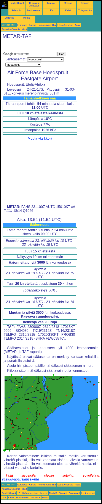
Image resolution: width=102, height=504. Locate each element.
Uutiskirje (9, 17)
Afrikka (32, 25)
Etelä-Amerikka (65, 25)
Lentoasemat (34, 10)
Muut (24, 29)
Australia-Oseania (11, 29)
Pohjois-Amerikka (47, 25)
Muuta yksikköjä (40, 138)
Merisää (68, 3)
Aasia (78, 25)
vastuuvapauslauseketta (20, 479)
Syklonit (85, 3)
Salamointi (16, 10)
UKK (51, 10)
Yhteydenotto (85, 10)
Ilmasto (50, 3)
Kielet (68, 10)
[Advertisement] (35, 46)
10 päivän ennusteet (34, 4)
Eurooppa (22, 25)
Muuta (26, 17)
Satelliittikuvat (17, 3)
